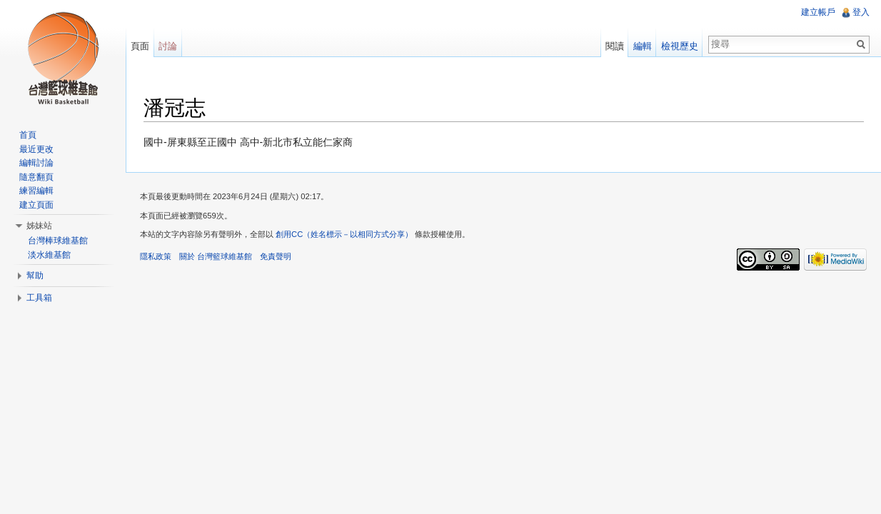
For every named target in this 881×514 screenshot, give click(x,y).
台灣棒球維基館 (58, 241)
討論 (167, 46)
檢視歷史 (679, 46)
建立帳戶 (818, 12)
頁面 (140, 46)
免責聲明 (275, 256)
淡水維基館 (49, 255)
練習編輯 (36, 191)
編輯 (642, 46)
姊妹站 (39, 226)
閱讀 (614, 46)
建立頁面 (36, 205)
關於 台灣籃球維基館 (215, 256)
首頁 (27, 135)
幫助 (35, 276)
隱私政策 (155, 256)
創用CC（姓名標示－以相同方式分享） (344, 234)
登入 (861, 12)
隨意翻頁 (36, 177)
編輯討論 (36, 163)
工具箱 (39, 298)
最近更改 (36, 149)
